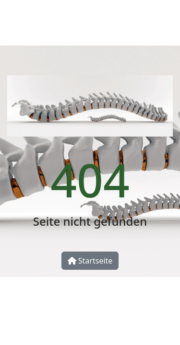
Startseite (90, 260)
